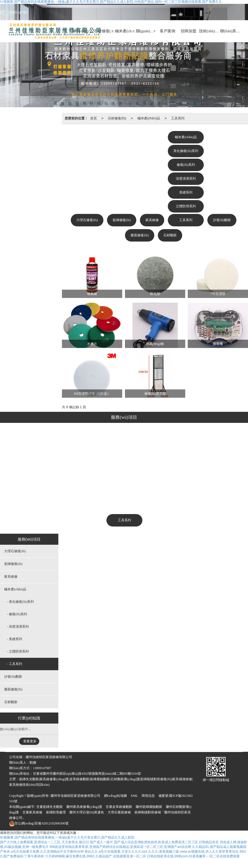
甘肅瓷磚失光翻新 (49, 807)
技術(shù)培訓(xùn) (209, 31)
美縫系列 (185, 192)
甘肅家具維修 (32, 812)
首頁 (93, 118)
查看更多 (29, 741)
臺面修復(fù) (139, 235)
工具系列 (177, 118)
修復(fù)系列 (186, 165)
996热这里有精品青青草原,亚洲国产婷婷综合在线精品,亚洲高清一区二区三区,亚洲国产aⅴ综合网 (120, 847)
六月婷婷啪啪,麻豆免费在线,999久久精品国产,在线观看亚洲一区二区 (95, 856)
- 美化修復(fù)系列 (20, 602)
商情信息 (148, 796)
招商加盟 (188, 31)
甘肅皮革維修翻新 (119, 807)
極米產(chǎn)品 (125, 31)
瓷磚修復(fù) (122, 220)
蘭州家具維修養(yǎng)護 (84, 807)
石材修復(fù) (117, 118)
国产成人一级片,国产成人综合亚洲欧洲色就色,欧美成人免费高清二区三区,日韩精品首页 (154, 842)
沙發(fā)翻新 (222, 220)
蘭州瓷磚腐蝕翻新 (149, 807)
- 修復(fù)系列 (17, 614)
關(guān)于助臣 (146, 31)
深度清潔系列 (186, 178)
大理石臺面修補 (119, 812)
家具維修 (152, 220)
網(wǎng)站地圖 (115, 796)
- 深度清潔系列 (18, 626)
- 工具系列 (14, 664)
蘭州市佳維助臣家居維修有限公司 (75, 796)
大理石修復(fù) (87, 220)
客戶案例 (167, 31)
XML (134, 796)
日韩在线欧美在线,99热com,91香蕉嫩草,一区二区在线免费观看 (193, 856)
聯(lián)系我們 (230, 31)
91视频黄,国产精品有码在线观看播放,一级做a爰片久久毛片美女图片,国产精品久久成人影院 (67, 837)
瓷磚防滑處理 (56, 812)
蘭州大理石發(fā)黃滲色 (86, 812)
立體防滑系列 (186, 206)
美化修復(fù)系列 (185, 151)
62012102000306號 (39, 823)
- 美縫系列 (14, 639)
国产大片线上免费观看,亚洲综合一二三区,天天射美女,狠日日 (44, 842)
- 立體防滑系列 (18, 651)
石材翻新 (170, 235)
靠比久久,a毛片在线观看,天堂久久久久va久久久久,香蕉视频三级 (132, 851)
